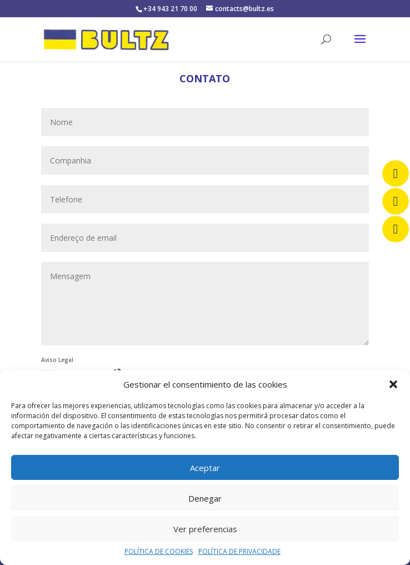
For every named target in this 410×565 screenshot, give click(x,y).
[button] (393, 384)
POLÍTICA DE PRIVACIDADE (239, 551)
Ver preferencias (205, 528)
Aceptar (205, 467)
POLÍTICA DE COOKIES (158, 551)
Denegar (205, 498)
